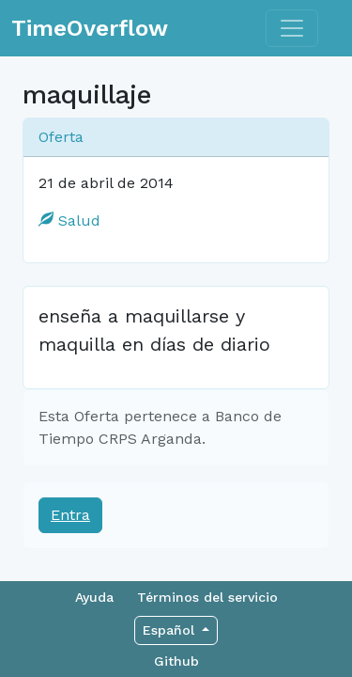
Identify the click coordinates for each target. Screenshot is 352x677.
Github (176, 661)
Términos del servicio (207, 597)
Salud (69, 220)
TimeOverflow (89, 28)
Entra (70, 515)
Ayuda (94, 597)
